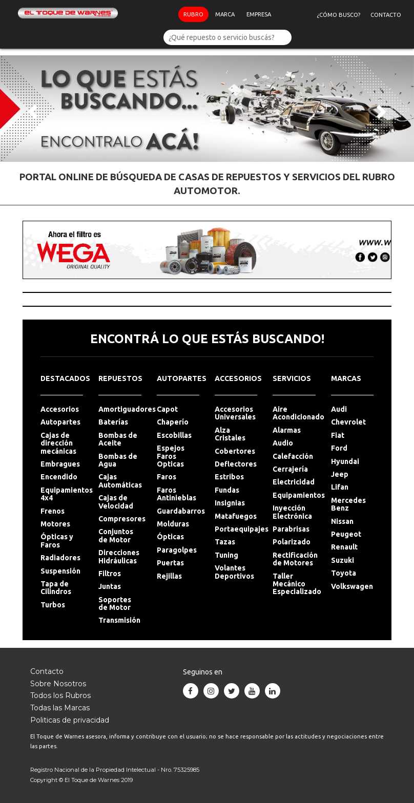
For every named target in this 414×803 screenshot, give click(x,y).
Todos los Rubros (60, 695)
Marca (225, 20)
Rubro (194, 20)
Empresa (259, 20)
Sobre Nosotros (58, 683)
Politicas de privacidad (69, 720)
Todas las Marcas (60, 707)
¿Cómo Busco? (341, 20)
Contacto (388, 20)
